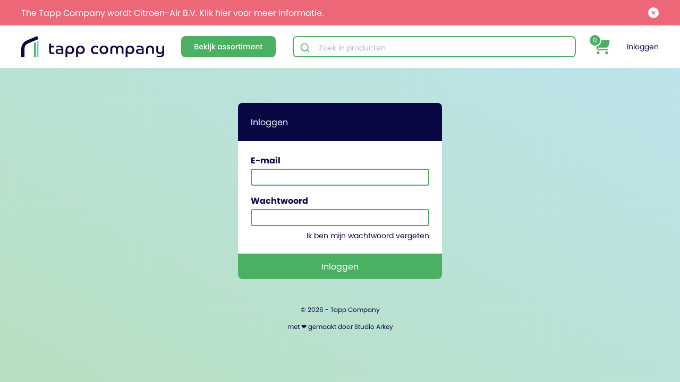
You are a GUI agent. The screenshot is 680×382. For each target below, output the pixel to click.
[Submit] (306, 47)
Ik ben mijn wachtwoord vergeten (368, 235)
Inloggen (643, 46)
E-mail (265, 160)
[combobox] (434, 47)
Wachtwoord (279, 200)
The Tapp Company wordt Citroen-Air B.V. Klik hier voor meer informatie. (172, 12)
